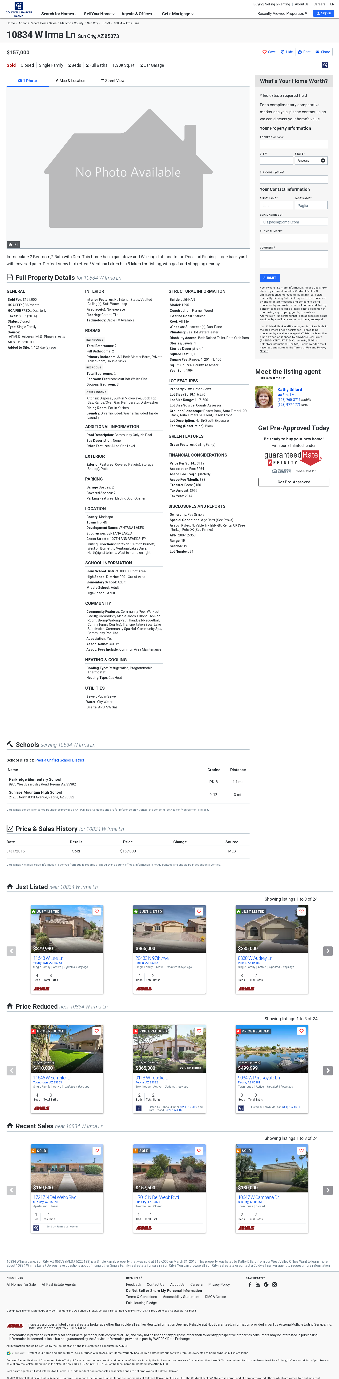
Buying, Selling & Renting (272, 4)
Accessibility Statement (181, 1297)
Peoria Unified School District (59, 760)
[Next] (328, 951)
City (263, 153)
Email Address (271, 214)
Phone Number (271, 231)
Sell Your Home (99, 13)
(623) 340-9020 (188, 1107)
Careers (319, 4)
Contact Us (155, 1284)
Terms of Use (302, 347)
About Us (302, 4)
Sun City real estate (220, 1265)
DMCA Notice (215, 1297)
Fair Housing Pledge (141, 1303)
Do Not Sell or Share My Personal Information (164, 1291)
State (300, 153)
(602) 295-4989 (173, 1110)
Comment (267, 247)
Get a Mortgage (178, 13)
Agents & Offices (138, 13)
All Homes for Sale (21, 1284)
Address (271, 137)
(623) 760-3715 (289, 400)
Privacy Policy (219, 1284)
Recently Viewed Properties (282, 13)
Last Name (303, 198)
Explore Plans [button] (239, 1353)
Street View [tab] (113, 80)
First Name (269, 198)
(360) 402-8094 (291, 1107)
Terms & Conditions (141, 1297)
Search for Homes (59, 13)
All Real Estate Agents (59, 1284)
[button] (323, 13)
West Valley (279, 1261)
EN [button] (332, 4)
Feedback (133, 1284)
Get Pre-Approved (294, 482)
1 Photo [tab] (27, 80)
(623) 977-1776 (289, 404)
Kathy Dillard (290, 389)
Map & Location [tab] (70, 80)
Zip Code (271, 172)
